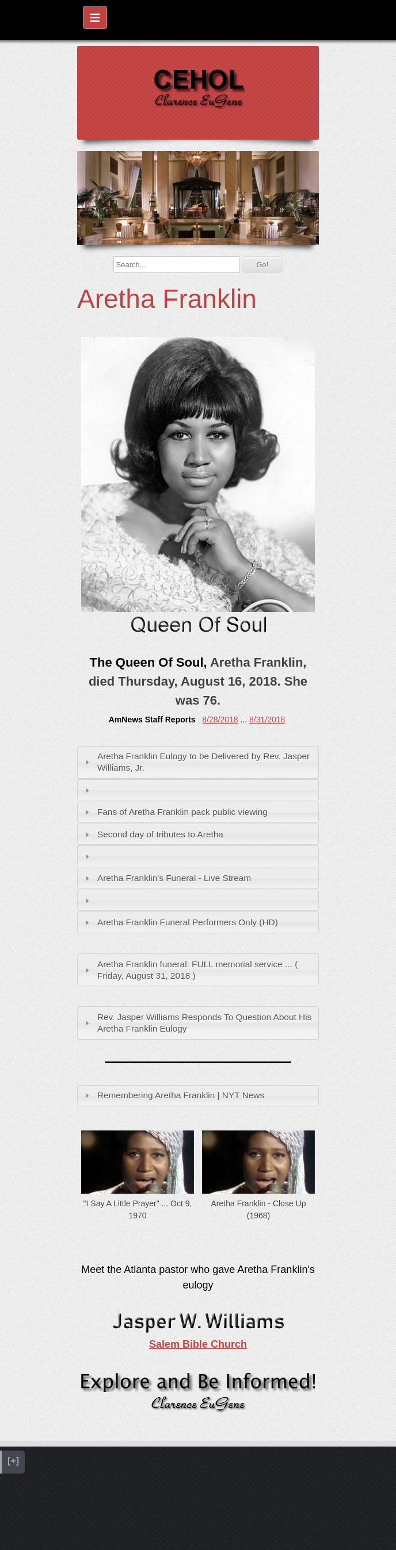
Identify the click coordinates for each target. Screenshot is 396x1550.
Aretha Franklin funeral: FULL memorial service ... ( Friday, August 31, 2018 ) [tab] (190, 969)
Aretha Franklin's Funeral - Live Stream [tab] (166, 878)
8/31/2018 (267, 719)
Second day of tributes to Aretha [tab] (152, 834)
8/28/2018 (220, 719)
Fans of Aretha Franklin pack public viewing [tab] (175, 812)
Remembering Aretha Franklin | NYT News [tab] (173, 1095)
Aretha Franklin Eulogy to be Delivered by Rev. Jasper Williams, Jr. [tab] (196, 761)
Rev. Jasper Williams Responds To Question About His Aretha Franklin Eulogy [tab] (197, 1022)
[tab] (198, 790)
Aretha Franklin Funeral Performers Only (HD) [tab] (180, 922)
